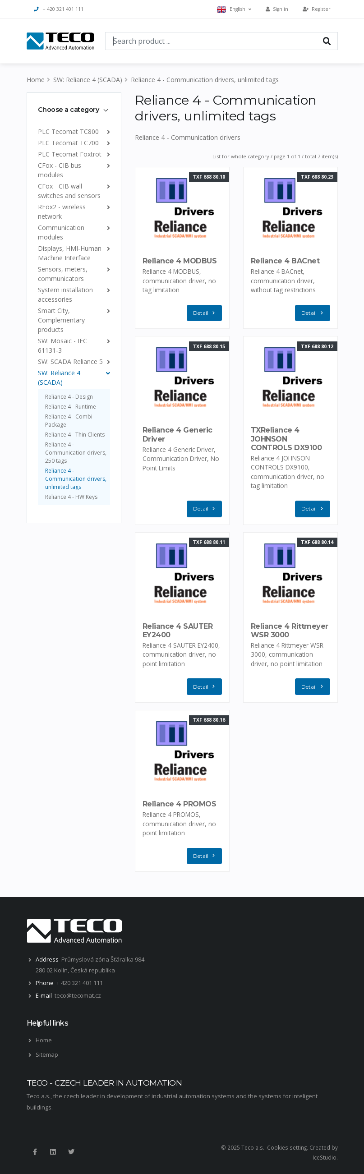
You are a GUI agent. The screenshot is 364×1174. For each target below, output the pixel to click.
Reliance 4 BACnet (285, 261)
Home (36, 79)
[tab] (74, 109)
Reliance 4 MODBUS (180, 261)
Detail (206, 313)
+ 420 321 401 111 (58, 9)
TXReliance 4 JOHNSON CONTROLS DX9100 (286, 438)
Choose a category (68, 110)
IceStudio (324, 1157)
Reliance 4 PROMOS (180, 804)
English (234, 9)
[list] (106, 131)
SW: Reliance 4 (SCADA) (87, 79)
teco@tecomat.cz (78, 995)
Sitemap (47, 1054)
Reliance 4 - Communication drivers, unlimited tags (205, 79)
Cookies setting (287, 1147)
